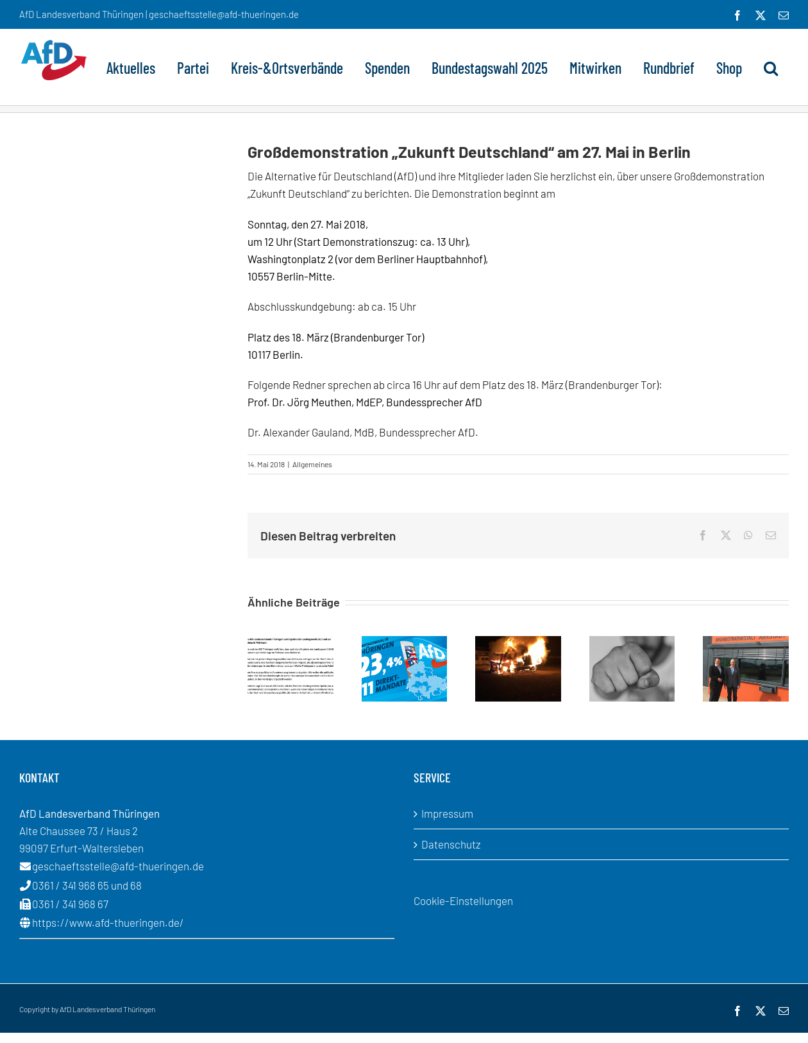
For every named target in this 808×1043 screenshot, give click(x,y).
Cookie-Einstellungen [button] (463, 900)
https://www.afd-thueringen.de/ (108, 922)
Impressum (447, 813)
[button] (771, 67)
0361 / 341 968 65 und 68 (87, 885)
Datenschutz (451, 844)
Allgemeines (312, 464)
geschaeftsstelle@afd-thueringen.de (118, 865)
